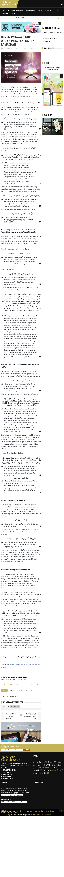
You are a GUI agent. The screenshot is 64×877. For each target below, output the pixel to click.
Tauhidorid (5, 10)
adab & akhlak (38, 762)
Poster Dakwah (30, 811)
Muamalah (48, 10)
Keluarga (5, 13)
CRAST (35, 815)
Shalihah (22, 811)
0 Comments (15, 706)
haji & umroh (37, 765)
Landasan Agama (17, 10)
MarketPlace (11, 813)
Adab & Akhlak (30, 10)
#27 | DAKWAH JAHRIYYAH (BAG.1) (10, 716)
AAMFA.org (40, 815)
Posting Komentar (13, 702)
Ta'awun (17, 813)
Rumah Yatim (47, 815)
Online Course (45, 811)
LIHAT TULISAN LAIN (18, 679)
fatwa (59, 762)
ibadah (12, 690)
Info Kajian (37, 811)
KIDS (18, 811)
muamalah (57, 768)
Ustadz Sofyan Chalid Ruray (24, 690)
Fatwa (13, 13)
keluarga (59, 765)
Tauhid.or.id (4, 815)
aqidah (50, 762)
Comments (5, 706)
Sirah (56, 10)
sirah (44, 772)
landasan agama (43, 768)
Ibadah (40, 10)
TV (21, 813)
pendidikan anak (48, 770)
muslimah (36, 770)
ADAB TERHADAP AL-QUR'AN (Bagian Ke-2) (30, 716)
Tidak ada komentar (28, 48)
